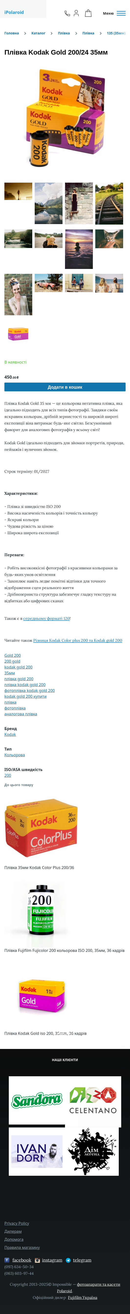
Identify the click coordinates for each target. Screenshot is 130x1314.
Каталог (38, 33)
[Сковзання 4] (69, 1033)
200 (7, 775)
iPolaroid (14, 12)
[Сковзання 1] (60, 1033)
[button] (65, 117)
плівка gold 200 (18, 679)
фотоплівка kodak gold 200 (29, 690)
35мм (9, 673)
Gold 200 (12, 655)
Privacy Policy (16, 1223)
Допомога (13, 1239)
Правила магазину (22, 1247)
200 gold (12, 661)
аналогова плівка (20, 714)
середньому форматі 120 (46, 618)
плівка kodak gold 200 (24, 684)
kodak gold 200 (18, 667)
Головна (11, 33)
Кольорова (14, 755)
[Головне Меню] (113, 13)
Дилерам (13, 1231)
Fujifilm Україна (82, 1297)
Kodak (10, 734)
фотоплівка (15, 708)
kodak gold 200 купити (25, 696)
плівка (10, 702)
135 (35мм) (116, 33)
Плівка (64, 33)
